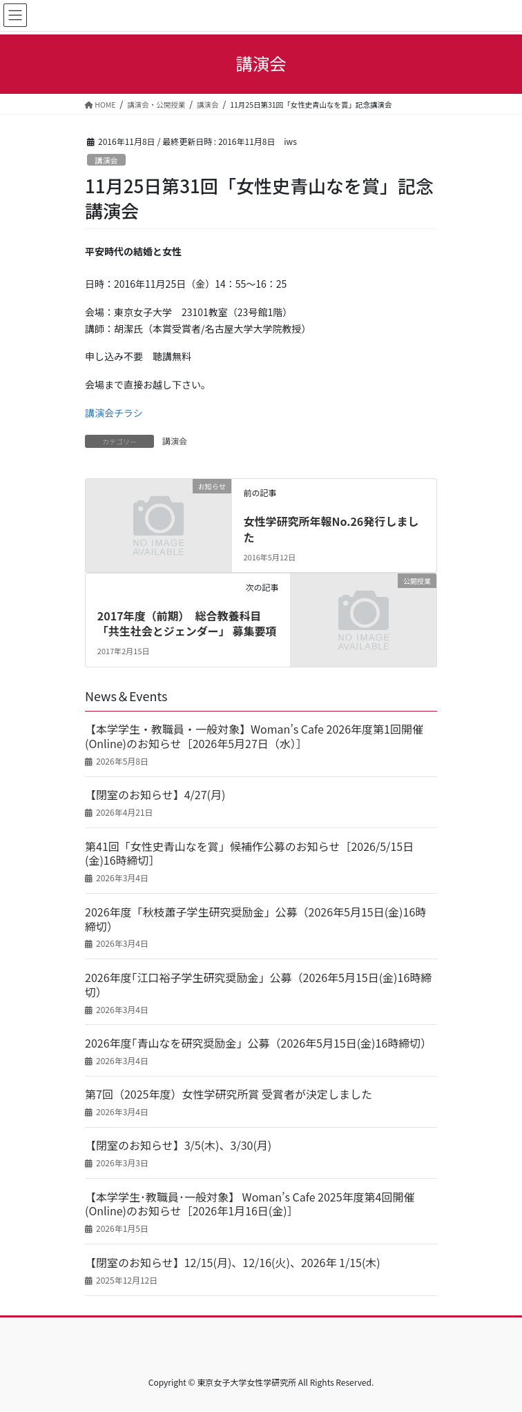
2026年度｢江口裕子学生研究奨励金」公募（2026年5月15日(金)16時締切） (258, 984)
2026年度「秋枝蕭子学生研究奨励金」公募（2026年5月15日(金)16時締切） (255, 919)
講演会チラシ (114, 413)
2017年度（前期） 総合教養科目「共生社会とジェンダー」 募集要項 (187, 623)
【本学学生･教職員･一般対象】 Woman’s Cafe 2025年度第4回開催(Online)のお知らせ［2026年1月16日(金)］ (250, 1204)
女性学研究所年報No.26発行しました (330, 529)
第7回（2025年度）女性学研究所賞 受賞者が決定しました (228, 1094)
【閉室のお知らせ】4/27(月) (155, 794)
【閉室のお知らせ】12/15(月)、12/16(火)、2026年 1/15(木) (232, 1262)
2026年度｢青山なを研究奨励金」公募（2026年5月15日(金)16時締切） (258, 1043)
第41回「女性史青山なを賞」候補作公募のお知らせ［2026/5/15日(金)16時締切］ (249, 853)
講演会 (106, 160)
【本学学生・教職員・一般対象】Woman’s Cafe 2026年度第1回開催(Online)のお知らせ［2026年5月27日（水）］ (254, 736)
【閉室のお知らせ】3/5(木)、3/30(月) (178, 1145)
